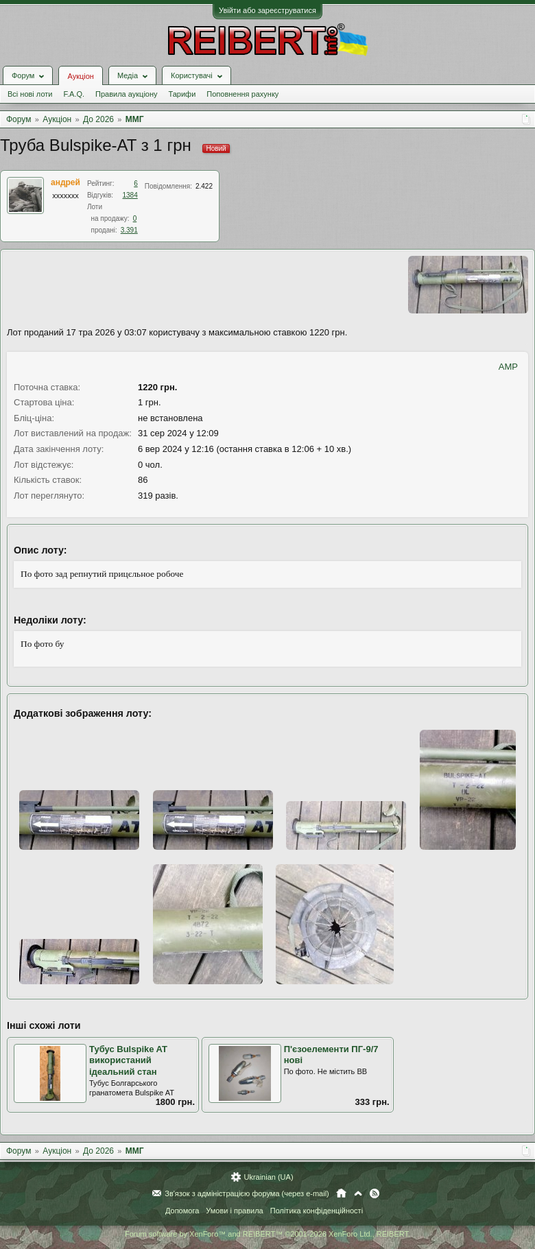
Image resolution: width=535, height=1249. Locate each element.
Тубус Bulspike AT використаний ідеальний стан (128, 1060)
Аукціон (80, 76)
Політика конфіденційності (316, 1210)
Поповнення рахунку (242, 94)
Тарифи (182, 94)
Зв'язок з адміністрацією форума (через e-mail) (247, 1193)
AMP (508, 366)
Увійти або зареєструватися (267, 10)
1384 (130, 195)
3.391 (129, 230)
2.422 (204, 186)
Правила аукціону (126, 94)
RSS (374, 1193)
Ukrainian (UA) (268, 1177)
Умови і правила (234, 1210)
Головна (341, 1193)
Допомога (182, 1210)
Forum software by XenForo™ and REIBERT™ (267, 1234)
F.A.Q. (73, 94)
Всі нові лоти (30, 94)
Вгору (358, 1193)
